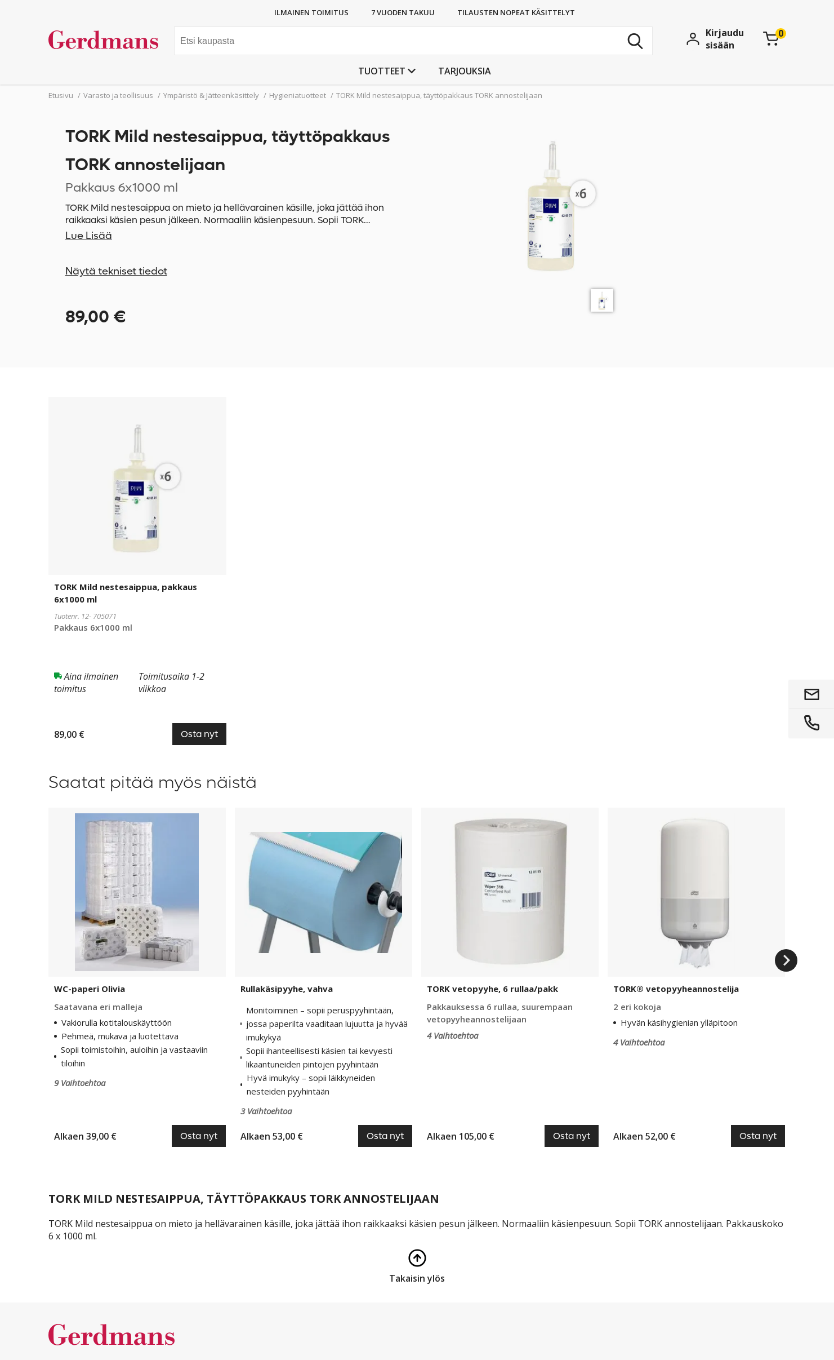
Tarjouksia (464, 71)
